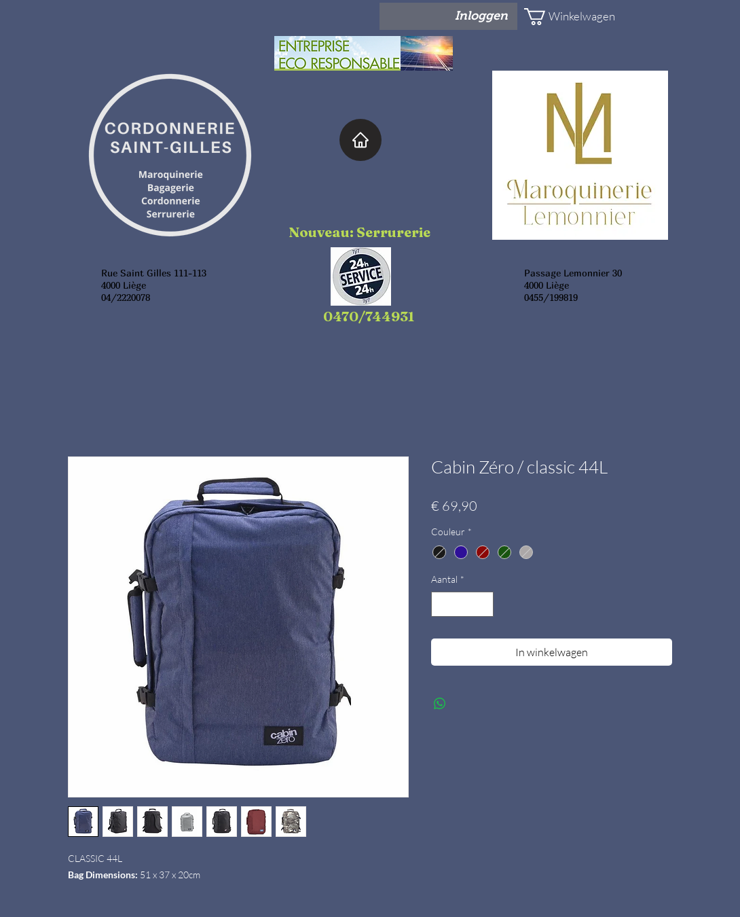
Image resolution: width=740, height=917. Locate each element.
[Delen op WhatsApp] (440, 704)
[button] (564, 16)
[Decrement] (441, 604)
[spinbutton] (462, 604)
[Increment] (483, 604)
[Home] (360, 140)
